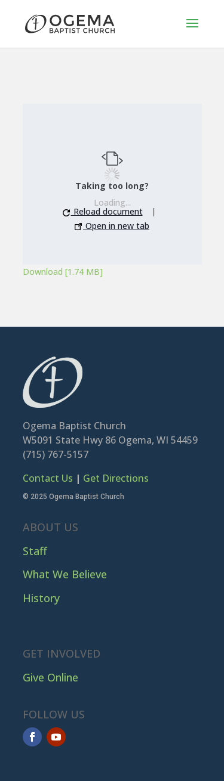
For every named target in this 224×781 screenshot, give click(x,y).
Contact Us (48, 478)
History (41, 598)
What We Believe (65, 574)
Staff (35, 551)
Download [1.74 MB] (63, 271)
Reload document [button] (103, 211)
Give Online (50, 677)
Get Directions (116, 478)
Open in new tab (112, 225)
